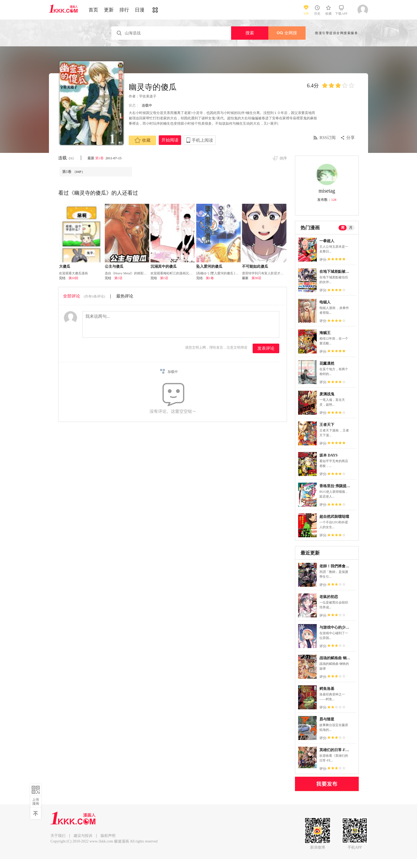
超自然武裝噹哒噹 (334, 517)
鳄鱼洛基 (326, 689)
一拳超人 (326, 241)
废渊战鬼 (326, 394)
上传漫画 (35, 801)
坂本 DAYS (328, 455)
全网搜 (287, 33)
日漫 (139, 10)
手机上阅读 (202, 140)
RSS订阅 (328, 137)
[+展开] (272, 123)
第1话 (118, 278)
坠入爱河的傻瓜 (209, 266)
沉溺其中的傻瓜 (164, 266)
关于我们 (58, 836)
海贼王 (325, 333)
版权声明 (108, 836)
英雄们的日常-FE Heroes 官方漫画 (347, 750)
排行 (124, 10)
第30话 (256, 278)
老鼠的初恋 (328, 597)
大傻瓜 (64, 266)
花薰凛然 (326, 363)
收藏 (143, 140)
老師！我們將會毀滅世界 (339, 566)
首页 (93, 10)
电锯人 (325, 302)
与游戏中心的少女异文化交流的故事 (349, 627)
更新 (109, 10)
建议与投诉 (83, 836)
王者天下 (326, 425)
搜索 (249, 33)
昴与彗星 (326, 719)
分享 (350, 137)
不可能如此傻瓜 (255, 266)
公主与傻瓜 (114, 266)
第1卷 (100, 158)
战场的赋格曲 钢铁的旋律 (340, 658)
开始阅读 (169, 140)
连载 (67, 158)
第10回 (73, 278)
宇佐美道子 (147, 96)
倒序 (283, 158)
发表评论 (265, 348)
